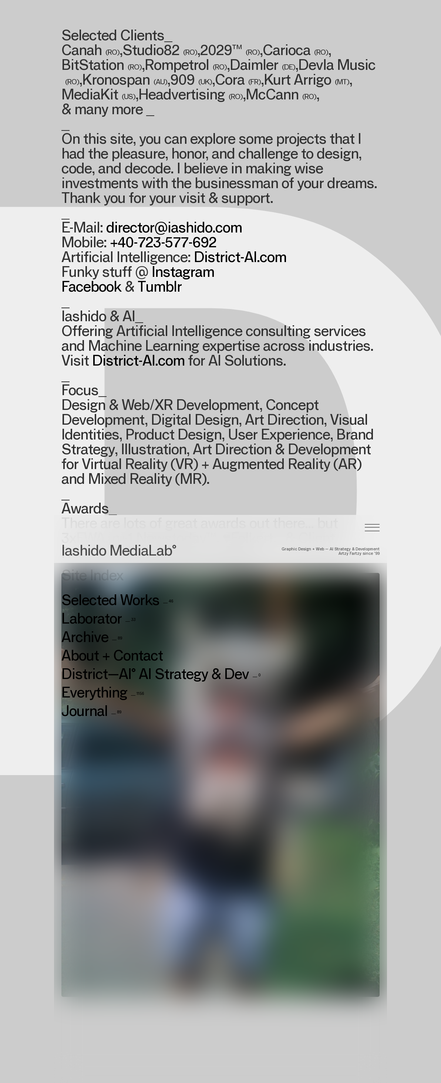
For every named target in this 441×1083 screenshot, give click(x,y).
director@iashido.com (174, 229)
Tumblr (160, 288)
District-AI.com (240, 258)
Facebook (91, 288)
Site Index (92, 446)
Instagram (183, 273)
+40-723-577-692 (163, 244)
